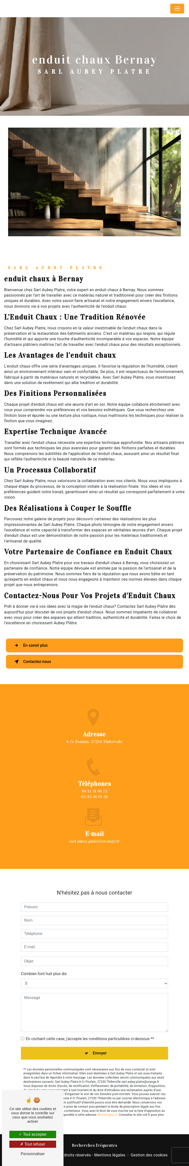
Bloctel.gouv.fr (107, 1109)
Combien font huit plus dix (44, 968)
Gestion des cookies (149, 1155)
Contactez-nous (31, 662)
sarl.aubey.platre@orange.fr (94, 836)
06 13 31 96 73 (94, 796)
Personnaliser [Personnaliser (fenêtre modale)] (33, 1154)
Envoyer (100, 1048)
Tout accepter (33, 1134)
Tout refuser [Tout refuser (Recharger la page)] (32, 1144)
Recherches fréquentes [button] (94, 1145)
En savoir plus (29, 645)
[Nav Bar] (177, 9)
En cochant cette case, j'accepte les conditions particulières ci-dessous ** (90, 1033)
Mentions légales (109, 1155)
